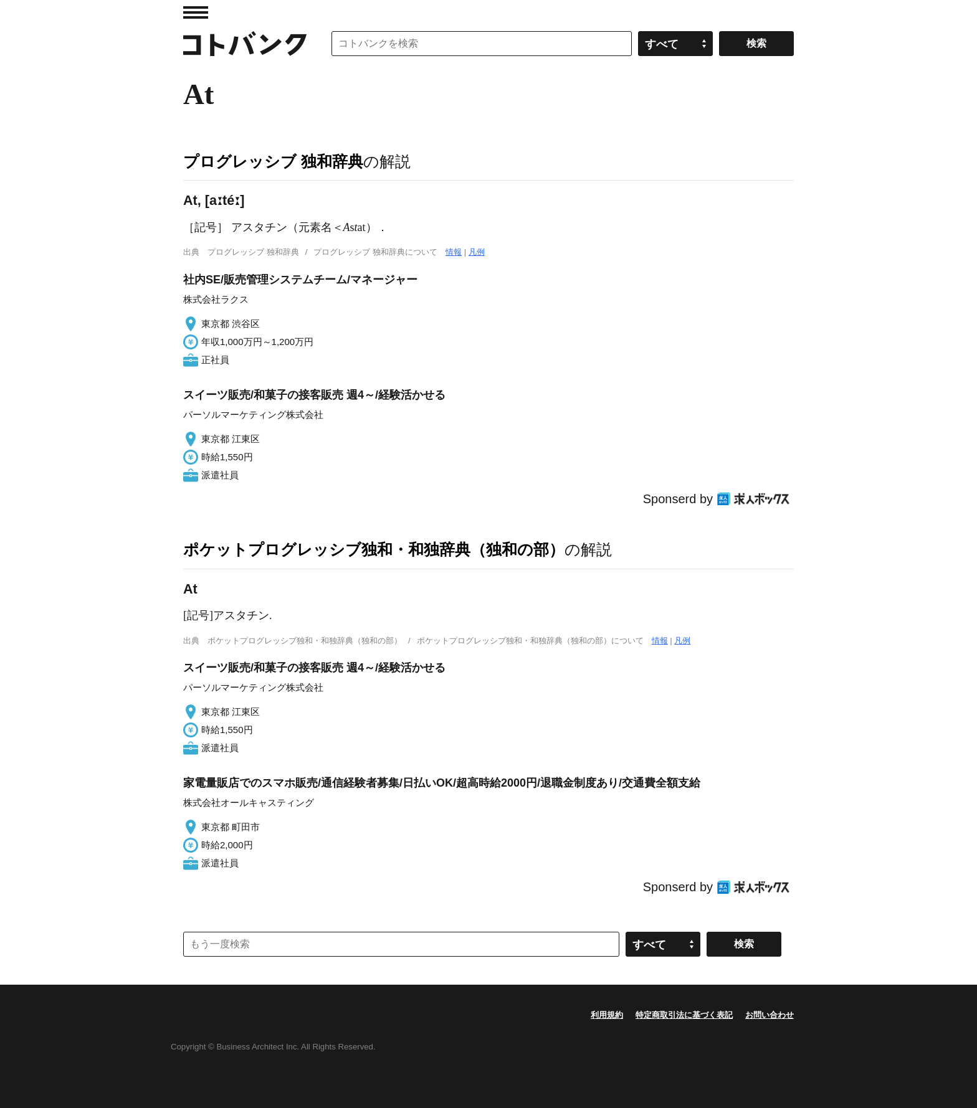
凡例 (477, 252)
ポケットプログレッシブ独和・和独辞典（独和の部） (374, 549)
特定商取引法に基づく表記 (684, 1015)
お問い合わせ (769, 1015)
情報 (454, 252)
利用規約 (607, 1015)
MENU (195, 12)
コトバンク (245, 43)
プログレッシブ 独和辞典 (273, 161)
